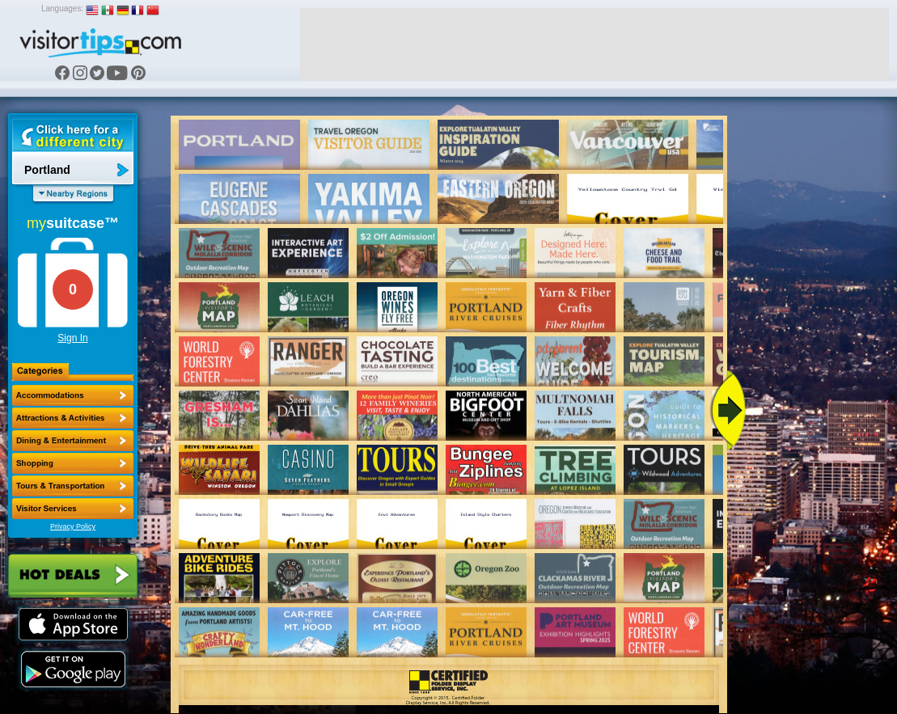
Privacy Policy (72, 526)
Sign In (72, 338)
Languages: (62, 8)
